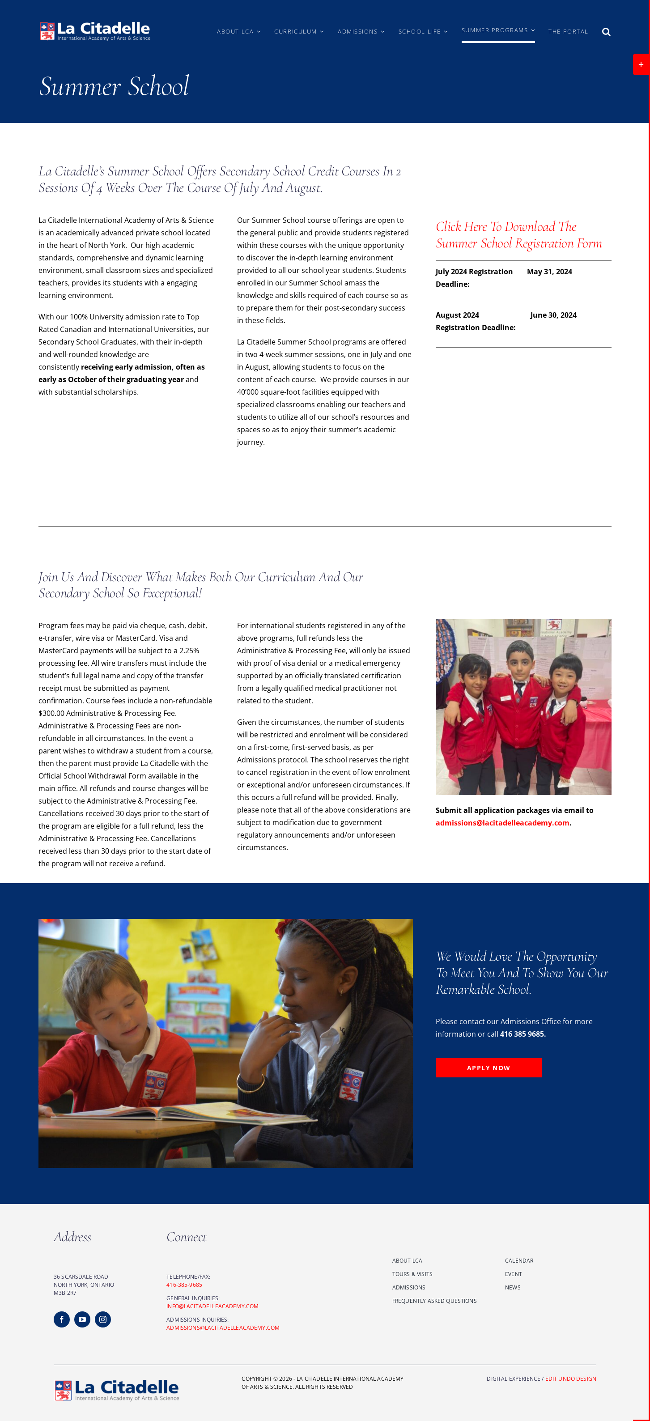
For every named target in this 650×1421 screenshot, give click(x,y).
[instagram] (103, 1319)
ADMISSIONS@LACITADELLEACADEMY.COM (223, 1328)
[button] (607, 31)
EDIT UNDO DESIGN (570, 1379)
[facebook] (62, 1319)
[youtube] (82, 1319)
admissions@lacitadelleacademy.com (502, 823)
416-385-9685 (184, 1285)
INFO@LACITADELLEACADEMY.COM (212, 1306)
